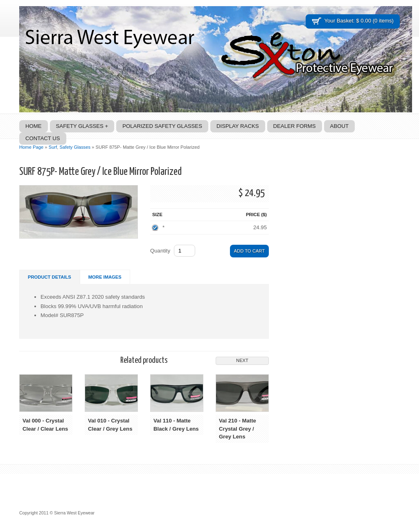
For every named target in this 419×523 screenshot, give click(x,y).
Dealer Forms (294, 126)
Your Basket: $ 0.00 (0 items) (359, 21)
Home (33, 126)
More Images (105, 277)
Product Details (49, 277)
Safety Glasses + (82, 126)
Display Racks (237, 126)
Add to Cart (249, 250)
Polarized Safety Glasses (162, 126)
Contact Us (42, 138)
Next (242, 360)
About (339, 126)
